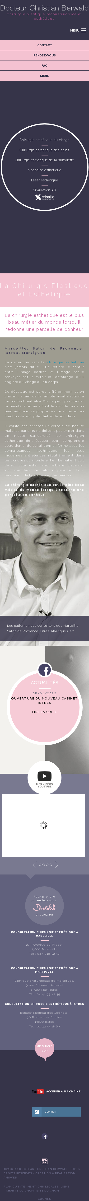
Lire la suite (44, 712)
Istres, (45, 631)
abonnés (50, 1111)
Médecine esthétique (44, 170)
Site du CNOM (47, 1190)
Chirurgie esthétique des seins (44, 150)
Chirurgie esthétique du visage (45, 140)
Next (56, 864)
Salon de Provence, (23, 631)
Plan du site (14, 1186)
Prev (34, 864)
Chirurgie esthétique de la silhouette (44, 160)
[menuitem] (14, 1187)
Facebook (44, 671)
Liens (65, 1186)
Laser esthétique (44, 180)
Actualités (44, 682)
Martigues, (60, 631)
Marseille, (71, 625)
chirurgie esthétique (65, 362)
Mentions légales (43, 1186)
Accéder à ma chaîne (63, 1091)
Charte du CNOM (20, 1190)
